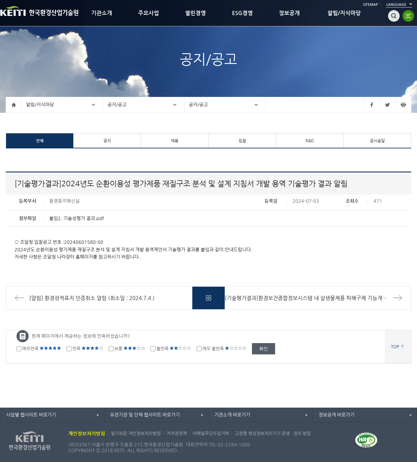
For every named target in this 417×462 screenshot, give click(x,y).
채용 (174, 140)
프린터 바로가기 (403, 105)
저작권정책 (177, 433)
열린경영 (195, 13)
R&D (310, 140)
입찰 (242, 140)
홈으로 (14, 105)
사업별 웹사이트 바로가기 (31, 414)
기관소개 (101, 13)
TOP (395, 346)
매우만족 (41, 348)
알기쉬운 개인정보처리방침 (136, 433)
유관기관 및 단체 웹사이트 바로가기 (145, 414)
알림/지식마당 (344, 13)
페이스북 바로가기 (371, 105)
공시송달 (377, 140)
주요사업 (148, 13)
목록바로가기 (208, 298)
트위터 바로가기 (387, 105)
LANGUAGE (396, 4)
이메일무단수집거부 (211, 433)
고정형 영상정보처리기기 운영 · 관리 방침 (273, 433)
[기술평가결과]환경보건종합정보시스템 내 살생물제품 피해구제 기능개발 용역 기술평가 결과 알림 (318, 298)
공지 (107, 140)
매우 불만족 (224, 348)
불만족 (173, 348)
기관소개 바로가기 (232, 414)
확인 (263, 348)
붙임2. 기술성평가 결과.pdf (76, 218)
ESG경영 (242, 13)
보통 (129, 348)
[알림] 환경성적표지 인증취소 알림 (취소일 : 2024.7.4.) (92, 298)
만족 (87, 348)
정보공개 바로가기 (336, 414)
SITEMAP (370, 4)
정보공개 (289, 13)
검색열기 (394, 16)
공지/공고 (117, 104)
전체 (39, 140)
